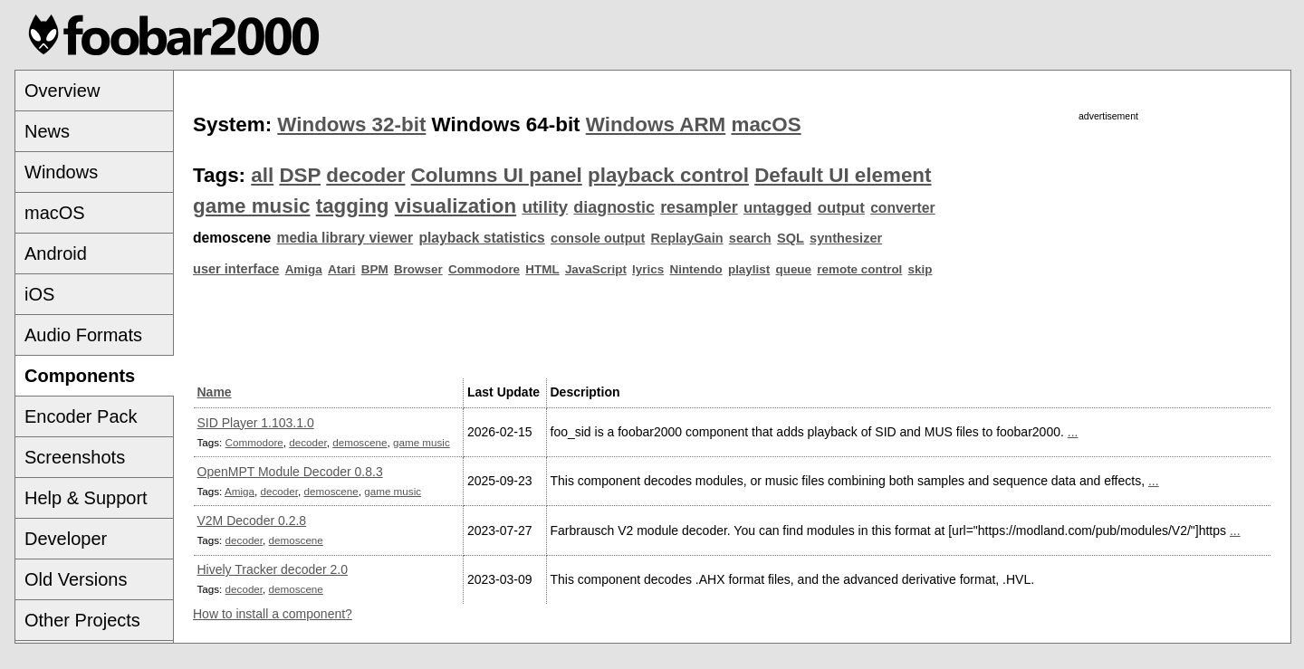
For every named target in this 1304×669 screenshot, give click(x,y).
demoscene (359, 442)
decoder (365, 175)
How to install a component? (272, 614)
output (841, 207)
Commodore (484, 269)
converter (902, 207)
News (47, 131)
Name (214, 392)
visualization (455, 206)
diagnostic (614, 207)
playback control (668, 175)
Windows (61, 172)
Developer (65, 539)
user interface (236, 269)
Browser (418, 269)
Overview (62, 90)
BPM (374, 269)
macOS (54, 213)
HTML (542, 269)
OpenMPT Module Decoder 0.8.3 (290, 471)
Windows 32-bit (351, 124)
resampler (699, 207)
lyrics (648, 269)
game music (251, 206)
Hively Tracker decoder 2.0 (273, 569)
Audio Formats (83, 335)
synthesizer (846, 238)
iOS (39, 294)
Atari (342, 269)
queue (793, 269)
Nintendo (695, 269)
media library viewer (344, 237)
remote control (859, 269)
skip (920, 269)
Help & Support (86, 498)
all (262, 175)
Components (79, 376)
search (750, 238)
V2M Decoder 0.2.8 (252, 520)
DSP (300, 175)
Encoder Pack (81, 416)
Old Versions (75, 579)
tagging (352, 206)
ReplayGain (687, 238)
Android (55, 253)
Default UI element (842, 175)
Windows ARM (655, 124)
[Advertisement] (1108, 251)
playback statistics (481, 237)
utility (545, 206)
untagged (777, 207)
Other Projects (82, 620)
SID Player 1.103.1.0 (255, 423)
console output (598, 238)
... (1073, 432)
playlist (749, 269)
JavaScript (596, 269)
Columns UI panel (496, 175)
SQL (790, 238)
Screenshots (74, 457)
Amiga (303, 269)
